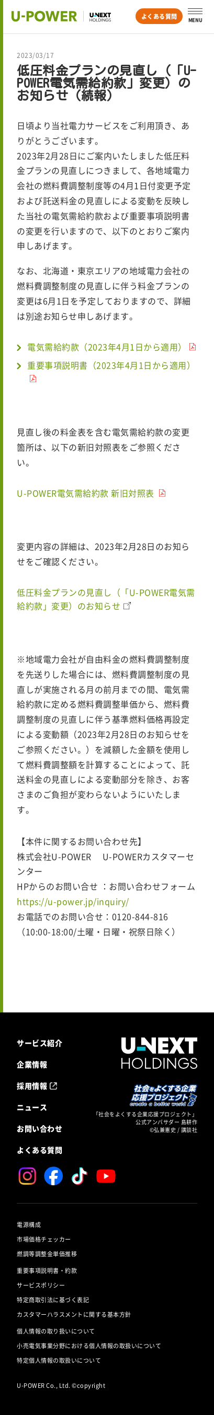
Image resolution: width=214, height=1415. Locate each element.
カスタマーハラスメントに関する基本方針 (74, 1314)
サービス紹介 (39, 1042)
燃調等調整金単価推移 (47, 1254)
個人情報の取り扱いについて (56, 1331)
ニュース (32, 1107)
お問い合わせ (39, 1128)
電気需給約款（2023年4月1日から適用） (107, 347)
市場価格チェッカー (44, 1239)
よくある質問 (159, 16)
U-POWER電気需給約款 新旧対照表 (86, 493)
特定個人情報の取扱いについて (59, 1360)
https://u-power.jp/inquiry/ (73, 902)
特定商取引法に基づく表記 (53, 1300)
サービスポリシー (41, 1285)
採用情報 (32, 1085)
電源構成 (29, 1225)
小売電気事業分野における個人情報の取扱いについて (89, 1346)
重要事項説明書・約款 (47, 1271)
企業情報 (32, 1064)
